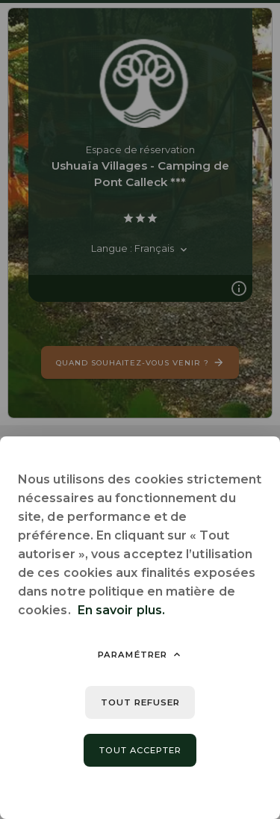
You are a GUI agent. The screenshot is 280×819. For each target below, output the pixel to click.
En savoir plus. (121, 610)
